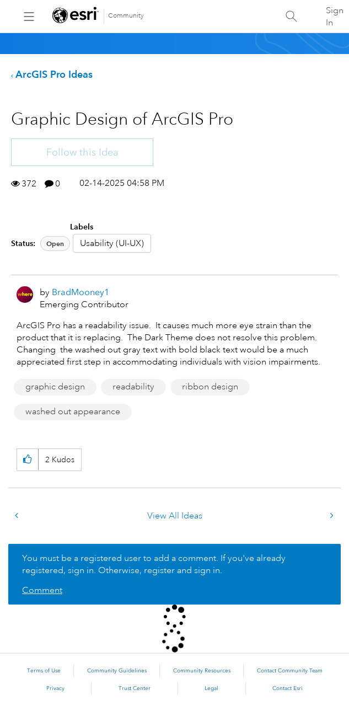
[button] (27, 460)
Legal (211, 688)
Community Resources (201, 670)
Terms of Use (44, 670)
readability (133, 386)
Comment (42, 590)
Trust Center (135, 688)
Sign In (334, 16)
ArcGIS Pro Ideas (54, 74)
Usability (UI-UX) (112, 243)
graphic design (55, 386)
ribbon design (210, 386)
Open (55, 243)
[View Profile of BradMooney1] (80, 292)
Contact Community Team (290, 670)
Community (126, 16)
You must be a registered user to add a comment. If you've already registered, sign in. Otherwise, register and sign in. (154, 564)
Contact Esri (287, 688)
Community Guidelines (117, 670)
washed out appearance (72, 411)
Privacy (55, 688)
